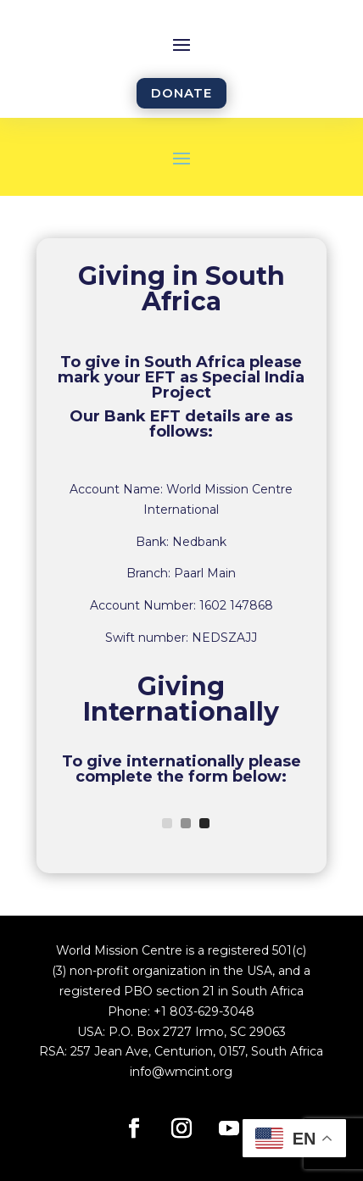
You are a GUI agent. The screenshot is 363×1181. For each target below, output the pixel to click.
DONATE (181, 93)
